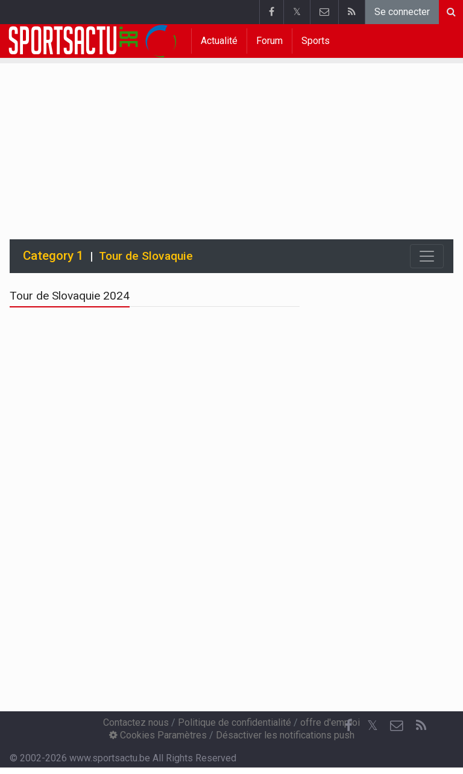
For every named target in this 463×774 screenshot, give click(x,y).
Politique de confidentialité (234, 722)
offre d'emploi (330, 722)
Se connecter (402, 11)
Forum (269, 40)
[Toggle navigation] (427, 256)
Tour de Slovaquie (146, 256)
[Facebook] (348, 726)
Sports (315, 40)
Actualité (219, 40)
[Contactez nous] (397, 726)
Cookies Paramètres (158, 735)
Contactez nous (136, 722)
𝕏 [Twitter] (372, 725)
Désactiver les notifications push (285, 735)
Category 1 (53, 255)
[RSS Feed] (421, 726)
